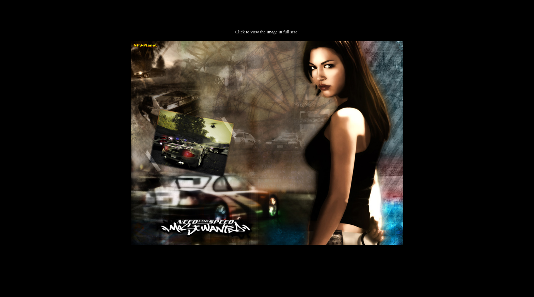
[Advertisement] (267, 266)
